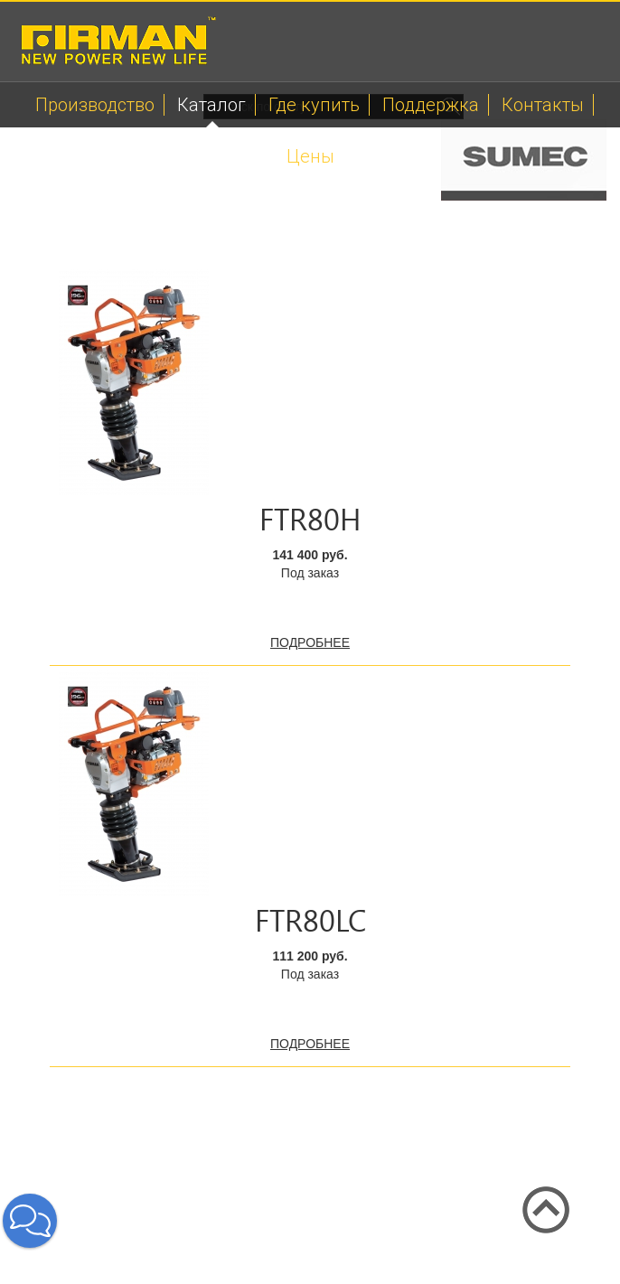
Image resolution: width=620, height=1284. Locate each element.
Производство (95, 105)
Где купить (314, 105)
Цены (310, 156)
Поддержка (430, 105)
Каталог (211, 105)
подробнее (310, 642)
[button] (30, 1221)
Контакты (543, 105)
